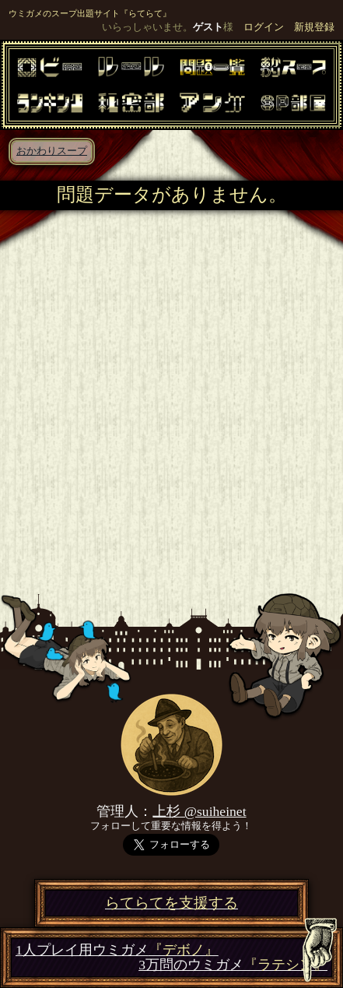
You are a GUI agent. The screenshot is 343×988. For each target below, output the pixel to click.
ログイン (263, 27)
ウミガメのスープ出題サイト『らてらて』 (90, 13)
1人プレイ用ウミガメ (117, 950)
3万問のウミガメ (232, 965)
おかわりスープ (51, 151)
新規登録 (314, 27)
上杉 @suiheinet (199, 811)
